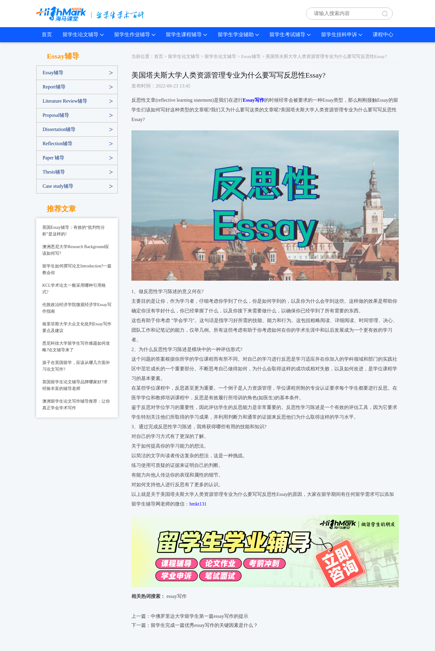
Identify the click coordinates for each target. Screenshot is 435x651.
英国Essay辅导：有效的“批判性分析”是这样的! (73, 230)
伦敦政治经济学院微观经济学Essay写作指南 (76, 308)
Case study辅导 (58, 186)
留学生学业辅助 (238, 34)
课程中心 (383, 34)
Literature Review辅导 (65, 101)
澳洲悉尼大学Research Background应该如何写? (75, 250)
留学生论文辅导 (83, 34)
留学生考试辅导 (290, 34)
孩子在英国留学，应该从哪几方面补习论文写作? (76, 366)
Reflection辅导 (57, 143)
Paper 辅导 (53, 157)
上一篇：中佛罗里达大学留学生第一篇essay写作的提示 (189, 616)
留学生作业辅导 (134, 34)
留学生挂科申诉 (341, 34)
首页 (47, 34)
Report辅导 (54, 86)
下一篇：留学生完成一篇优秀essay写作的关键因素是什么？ (194, 625)
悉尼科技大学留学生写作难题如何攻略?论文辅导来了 (76, 346)
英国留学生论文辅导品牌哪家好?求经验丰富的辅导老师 (75, 385)
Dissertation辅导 (59, 129)
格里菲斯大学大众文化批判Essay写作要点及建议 (76, 327)
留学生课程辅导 (186, 34)
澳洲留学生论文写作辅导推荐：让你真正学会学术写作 (76, 404)
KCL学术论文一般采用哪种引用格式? (74, 288)
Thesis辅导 (54, 171)
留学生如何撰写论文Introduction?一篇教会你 (76, 269)
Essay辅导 (53, 72)
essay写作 (176, 596)
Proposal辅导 (56, 115)
